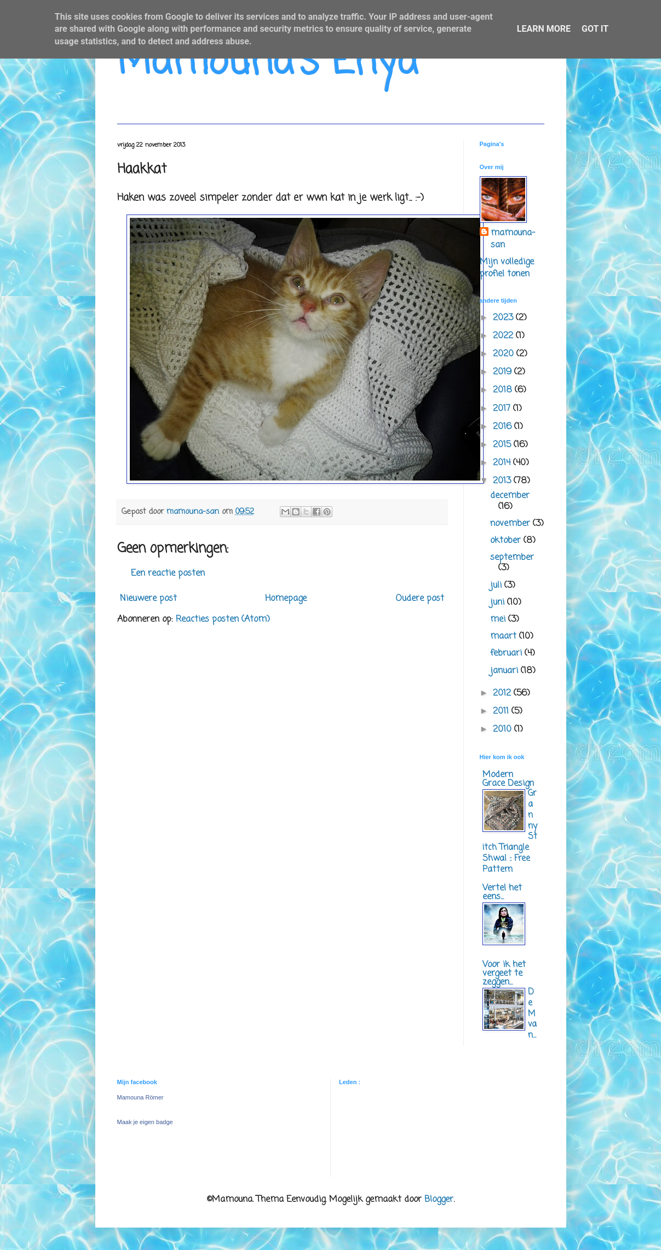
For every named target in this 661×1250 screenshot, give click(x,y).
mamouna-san (513, 239)
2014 (503, 463)
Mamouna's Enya (267, 63)
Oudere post (419, 598)
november (511, 523)
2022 (504, 336)
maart (504, 636)
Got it (595, 29)
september (512, 557)
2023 (504, 318)
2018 (504, 390)
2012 (503, 693)
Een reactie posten (168, 573)
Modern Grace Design (508, 779)
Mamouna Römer (140, 1097)
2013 (503, 481)
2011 (502, 711)
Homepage (286, 598)
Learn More (544, 29)
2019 (503, 372)
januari (505, 671)
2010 (503, 729)
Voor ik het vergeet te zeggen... (504, 973)
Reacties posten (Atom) (223, 619)
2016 (503, 426)
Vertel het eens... (502, 893)
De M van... (532, 1013)
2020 (504, 354)
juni (498, 602)
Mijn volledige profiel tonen (507, 268)
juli (497, 585)
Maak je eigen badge (145, 1122)
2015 (503, 445)
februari (507, 653)
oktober (507, 540)
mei (499, 619)
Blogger (438, 1199)
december (510, 495)
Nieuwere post (148, 598)
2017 (503, 408)
